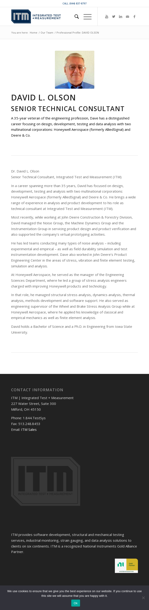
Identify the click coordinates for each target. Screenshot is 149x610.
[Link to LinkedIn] (120, 16)
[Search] (74, 16)
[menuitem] (74, 16)
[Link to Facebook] (134, 16)
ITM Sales (29, 429)
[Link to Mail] (127, 16)
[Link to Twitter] (113, 16)
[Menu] (85, 16)
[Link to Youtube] (106, 16)
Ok (75, 603)
